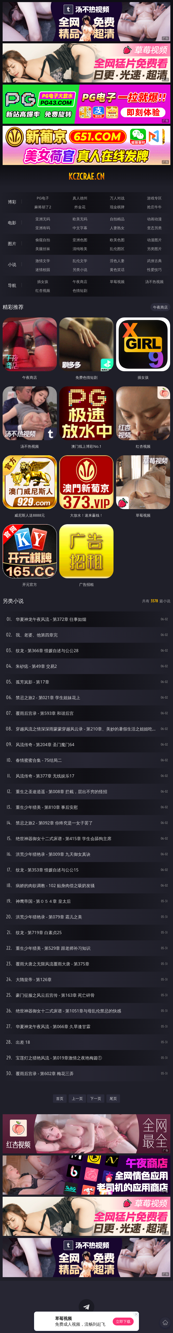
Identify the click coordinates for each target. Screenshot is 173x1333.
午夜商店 (80, 281)
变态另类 (154, 227)
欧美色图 (117, 239)
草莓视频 (117, 281)
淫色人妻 (117, 260)
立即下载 (123, 1321)
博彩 (12, 202)
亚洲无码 (42, 218)
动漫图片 (154, 239)
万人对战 (117, 198)
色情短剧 (80, 290)
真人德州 (80, 198)
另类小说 (80, 269)
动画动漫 (154, 218)
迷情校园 (42, 269)
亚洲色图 (80, 239)
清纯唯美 (80, 248)
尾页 (113, 1098)
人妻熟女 (117, 227)
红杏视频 (42, 290)
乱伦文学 (80, 260)
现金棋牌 (117, 206)
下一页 (95, 1098)
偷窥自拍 (42, 239)
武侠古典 (154, 260)
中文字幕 (80, 227)
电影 (12, 223)
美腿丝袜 (42, 248)
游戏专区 (154, 198)
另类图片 (154, 248)
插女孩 (42, 281)
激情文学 (42, 260)
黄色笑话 (117, 269)
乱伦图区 (117, 248)
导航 (12, 285)
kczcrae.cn (86, 176)
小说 (12, 264)
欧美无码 (80, 218)
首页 (59, 1098)
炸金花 (79, 206)
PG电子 (43, 198)
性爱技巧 (154, 269)
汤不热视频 (154, 281)
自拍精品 (117, 218)
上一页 (77, 1098)
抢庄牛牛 (154, 206)
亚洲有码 (42, 227)
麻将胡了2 (42, 206)
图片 (12, 243)
